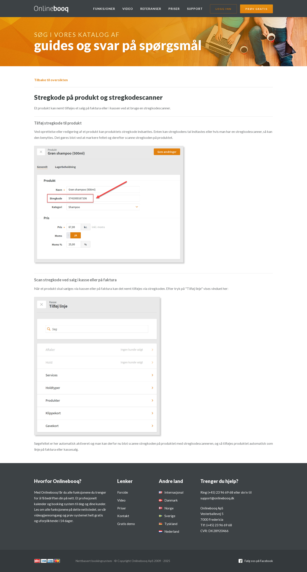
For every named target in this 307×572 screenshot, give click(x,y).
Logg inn (223, 8)
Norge (169, 508)
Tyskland (170, 524)
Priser (174, 8)
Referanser (150, 8)
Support (195, 8)
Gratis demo (126, 524)
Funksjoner (104, 8)
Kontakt (123, 516)
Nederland (171, 531)
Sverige (169, 516)
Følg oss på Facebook (259, 561)
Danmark (171, 500)
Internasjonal (173, 492)
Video (127, 8)
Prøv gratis (256, 8)
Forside (122, 492)
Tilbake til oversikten (51, 80)
